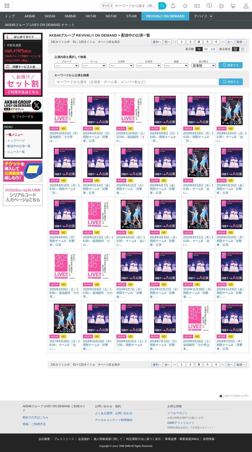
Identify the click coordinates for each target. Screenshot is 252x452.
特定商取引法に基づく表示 (143, 439)
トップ (10, 16)
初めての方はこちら (36, 417)
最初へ (157, 42)
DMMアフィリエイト (181, 423)
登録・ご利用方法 (34, 424)
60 (206, 49)
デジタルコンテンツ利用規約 (113, 420)
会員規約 (84, 439)
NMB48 (70, 16)
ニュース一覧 (16, 152)
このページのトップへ (234, 395)
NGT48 (111, 16)
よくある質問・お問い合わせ (113, 413)
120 (213, 49)
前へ (167, 42)
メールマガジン (177, 413)
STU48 (131, 16)
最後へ (240, 42)
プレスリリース (64, 439)
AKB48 (30, 16)
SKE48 (50, 16)
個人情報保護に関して (108, 439)
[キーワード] (135, 5)
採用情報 (208, 439)
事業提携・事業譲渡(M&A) (182, 439)
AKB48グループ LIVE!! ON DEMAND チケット (40, 25)
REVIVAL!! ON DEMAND (165, 16)
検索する (233, 82)
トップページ (16, 140)
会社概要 (44, 439)
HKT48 (91, 16)
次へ (230, 42)
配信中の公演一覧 (19, 146)
